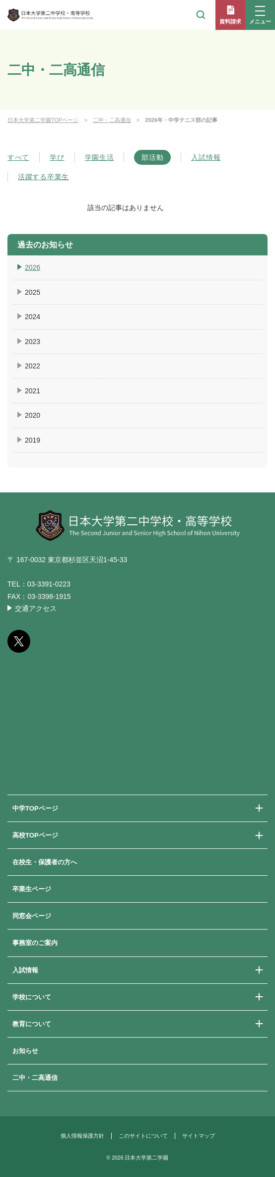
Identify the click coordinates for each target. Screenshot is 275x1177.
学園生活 (99, 157)
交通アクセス (36, 608)
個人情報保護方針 (82, 1136)
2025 (32, 292)
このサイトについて (143, 1136)
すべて (18, 157)
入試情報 (205, 157)
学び (57, 157)
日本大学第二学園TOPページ (42, 120)
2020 (32, 415)
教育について (31, 1024)
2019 (32, 440)
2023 (32, 342)
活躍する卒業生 (43, 176)
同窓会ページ (31, 916)
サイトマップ (198, 1136)
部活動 (152, 157)
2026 (32, 267)
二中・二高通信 (112, 120)
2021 (32, 391)
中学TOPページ (35, 808)
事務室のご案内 (35, 942)
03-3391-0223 (48, 584)
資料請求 (230, 21)
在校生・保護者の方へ (44, 862)
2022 (32, 366)
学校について (31, 997)
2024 (32, 317)
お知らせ (25, 1051)
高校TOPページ (35, 835)
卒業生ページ (31, 889)
